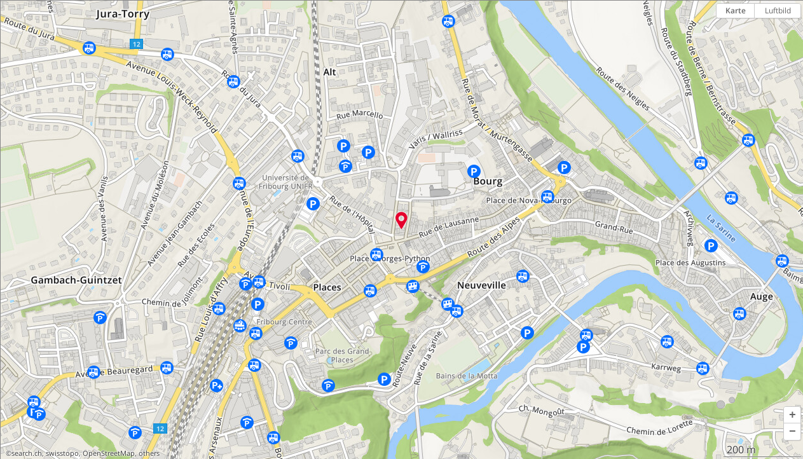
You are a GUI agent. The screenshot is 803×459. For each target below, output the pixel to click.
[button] (792, 415)
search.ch (26, 453)
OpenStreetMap (109, 453)
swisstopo (62, 453)
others (149, 453)
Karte (735, 10)
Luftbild (778, 10)
